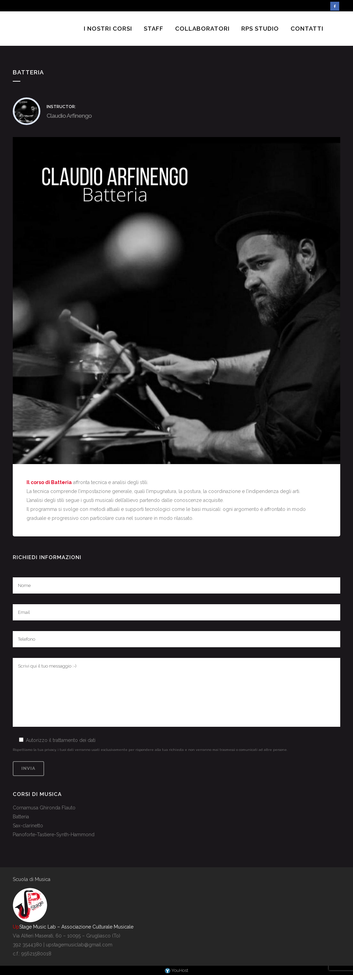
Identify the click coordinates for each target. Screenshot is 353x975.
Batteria (21, 816)
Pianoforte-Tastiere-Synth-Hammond (53, 834)
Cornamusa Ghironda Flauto (44, 807)
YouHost (176, 970)
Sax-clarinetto (28, 825)
